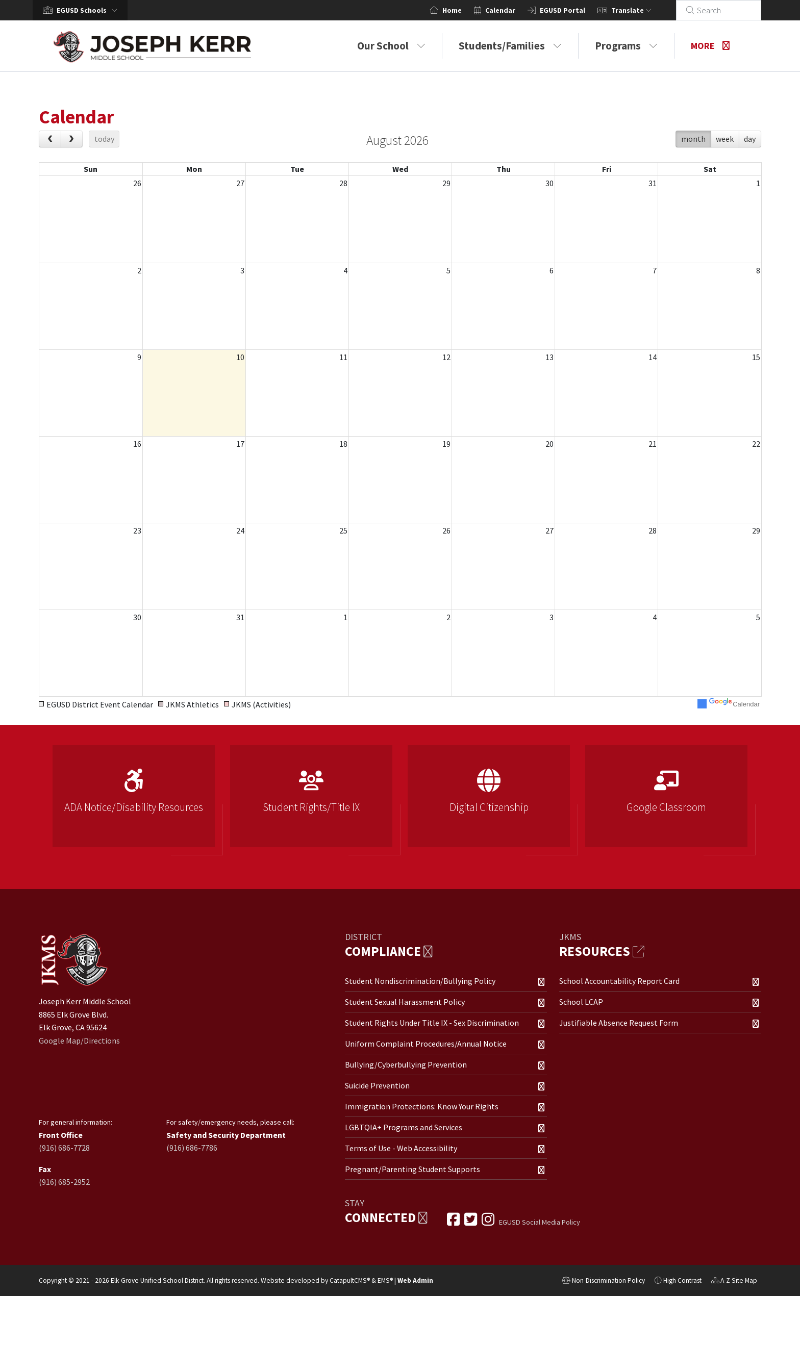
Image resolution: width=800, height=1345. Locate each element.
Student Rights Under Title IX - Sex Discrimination (432, 1023)
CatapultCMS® (350, 1280)
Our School (391, 46)
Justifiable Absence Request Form (618, 1023)
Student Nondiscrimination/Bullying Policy (420, 981)
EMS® (385, 1280)
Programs (626, 46)
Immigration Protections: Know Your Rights (421, 1106)
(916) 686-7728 (64, 1148)
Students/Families (510, 46)
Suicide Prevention (377, 1085)
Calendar (512, 10)
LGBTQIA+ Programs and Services (403, 1127)
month (693, 139)
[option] (133, 800)
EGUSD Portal (574, 10)
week (725, 139)
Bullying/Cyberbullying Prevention (406, 1064)
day (750, 139)
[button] (89, 10)
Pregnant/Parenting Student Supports (412, 1169)
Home (464, 10)
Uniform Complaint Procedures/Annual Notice (426, 1043)
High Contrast (682, 1280)
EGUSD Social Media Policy (539, 1222)
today (104, 139)
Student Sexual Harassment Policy (405, 1002)
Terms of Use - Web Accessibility (401, 1148)
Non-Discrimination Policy (603, 1281)
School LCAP (581, 1002)
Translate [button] (643, 10)
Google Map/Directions (79, 1040)
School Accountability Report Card (619, 981)
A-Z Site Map (734, 1281)
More (710, 46)
